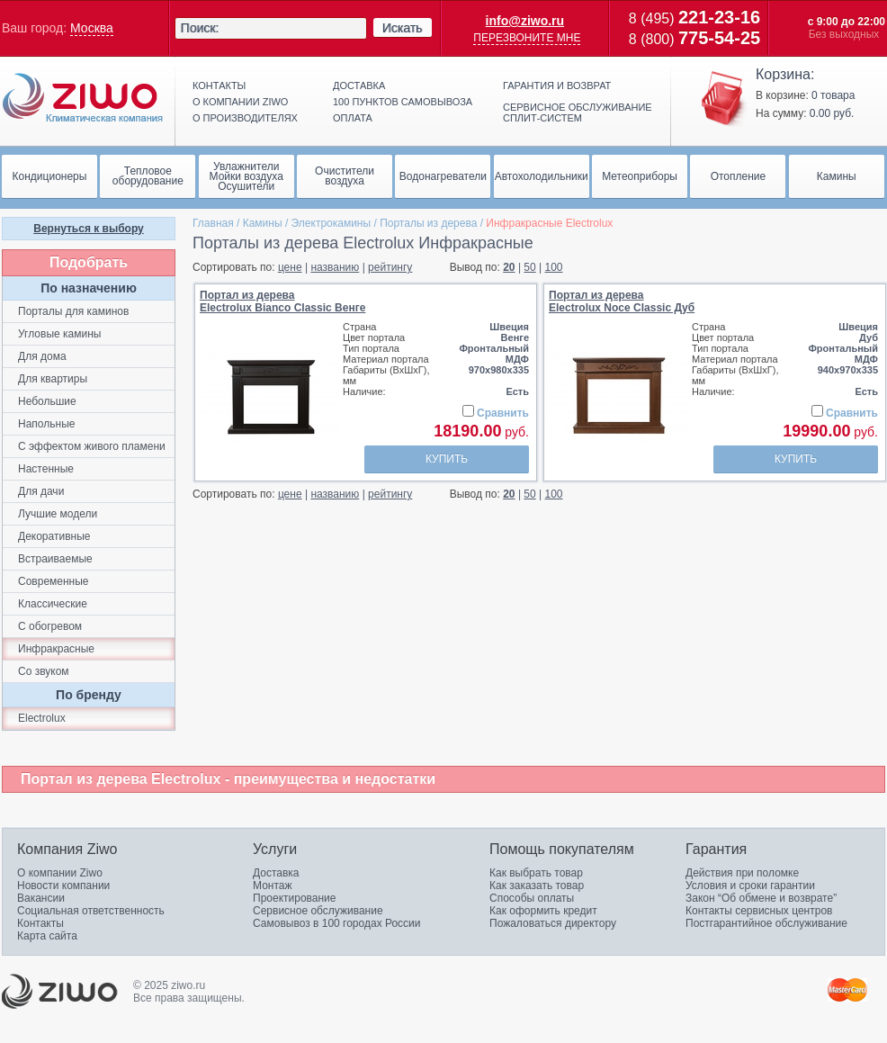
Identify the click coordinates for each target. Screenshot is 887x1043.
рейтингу (390, 267)
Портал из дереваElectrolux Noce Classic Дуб (621, 301)
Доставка (359, 85)
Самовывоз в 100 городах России (337, 923)
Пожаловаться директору (552, 923)
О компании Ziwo (60, 873)
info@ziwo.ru (525, 20)
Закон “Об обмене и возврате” (761, 898)
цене (290, 267)
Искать (402, 28)
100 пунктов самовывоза (402, 101)
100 (554, 267)
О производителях (245, 117)
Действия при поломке (742, 873)
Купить (447, 459)
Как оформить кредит (543, 910)
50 (529, 267)
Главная (213, 223)
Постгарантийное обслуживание (766, 923)
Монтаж (272, 885)
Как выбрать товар (536, 873)
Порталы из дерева (428, 223)
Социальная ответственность (91, 910)
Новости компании (63, 885)
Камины (262, 223)
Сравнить (503, 413)
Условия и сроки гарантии (750, 885)
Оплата (352, 117)
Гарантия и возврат (557, 85)
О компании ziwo (240, 101)
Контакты (219, 85)
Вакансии (41, 898)
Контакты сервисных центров (758, 910)
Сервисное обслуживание (318, 910)
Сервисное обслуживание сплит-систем (577, 112)
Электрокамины (331, 223)
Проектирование (294, 898)
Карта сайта (47, 936)
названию (334, 267)
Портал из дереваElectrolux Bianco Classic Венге (282, 301)
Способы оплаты (531, 898)
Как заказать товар (536, 885)
